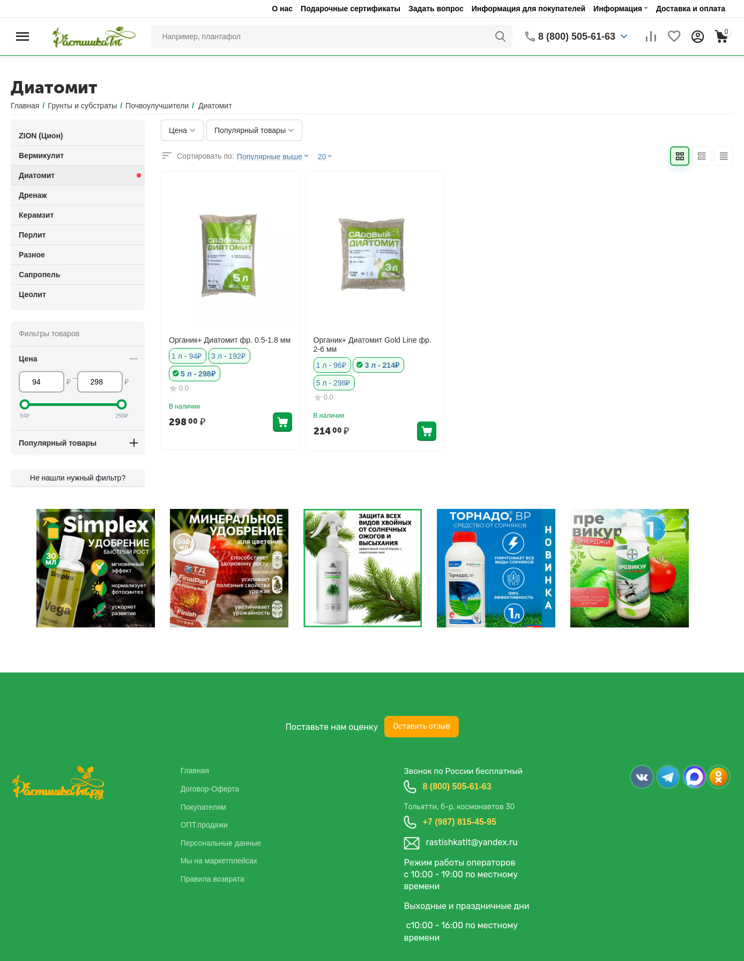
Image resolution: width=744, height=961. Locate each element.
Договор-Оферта (210, 789)
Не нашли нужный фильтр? (77, 478)
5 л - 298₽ (198, 373)
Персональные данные (221, 843)
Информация (617, 8)
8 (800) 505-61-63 (456, 786)
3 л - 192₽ (228, 356)
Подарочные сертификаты (350, 8)
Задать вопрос (436, 8)
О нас (282, 8)
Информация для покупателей (528, 8)
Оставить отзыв (421, 726)
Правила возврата (212, 879)
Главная (195, 770)
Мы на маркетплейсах (219, 860)
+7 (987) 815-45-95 (459, 821)
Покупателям (203, 807)
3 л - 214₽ (381, 365)
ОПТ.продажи (204, 824)
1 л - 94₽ (187, 356)
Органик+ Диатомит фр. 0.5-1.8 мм (229, 340)
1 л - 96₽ (331, 365)
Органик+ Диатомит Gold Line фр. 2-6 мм (372, 344)
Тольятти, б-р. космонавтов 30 (459, 806)
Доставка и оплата (690, 8)
